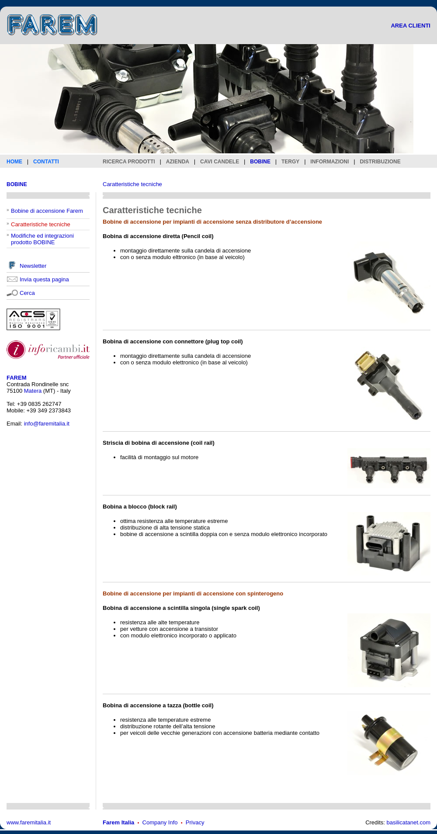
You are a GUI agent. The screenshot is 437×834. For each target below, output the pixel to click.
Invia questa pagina (44, 279)
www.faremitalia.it (29, 822)
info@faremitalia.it (46, 423)
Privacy (195, 822)
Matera (33, 391)
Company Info (160, 822)
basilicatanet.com (408, 822)
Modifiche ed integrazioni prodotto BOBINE (42, 239)
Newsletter (33, 266)
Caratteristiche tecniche (132, 184)
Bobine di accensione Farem (47, 211)
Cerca (27, 293)
